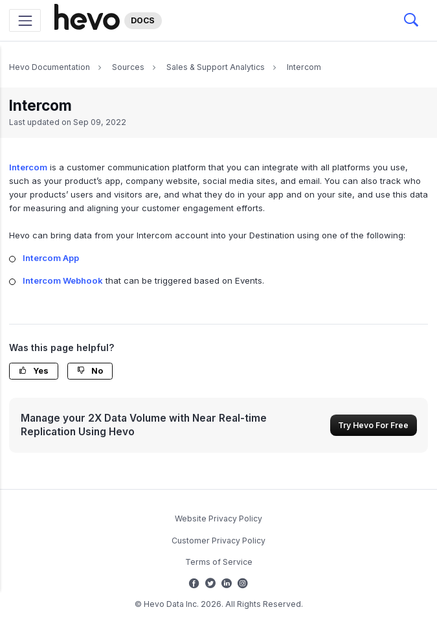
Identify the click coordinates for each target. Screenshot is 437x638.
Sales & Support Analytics (215, 67)
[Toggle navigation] (25, 20)
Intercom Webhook (63, 280)
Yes (34, 371)
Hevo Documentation (49, 67)
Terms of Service (218, 562)
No (90, 371)
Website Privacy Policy (218, 518)
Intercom (304, 67)
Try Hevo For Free (373, 425)
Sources (128, 67)
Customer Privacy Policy (218, 540)
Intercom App (51, 258)
